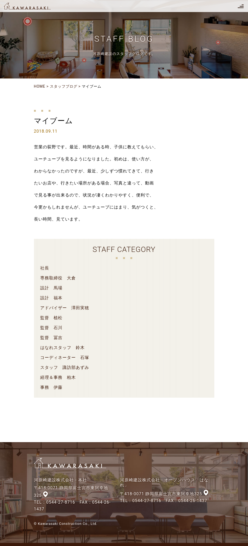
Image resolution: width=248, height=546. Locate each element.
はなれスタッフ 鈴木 (62, 347)
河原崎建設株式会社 (32, 6)
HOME (39, 86)
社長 (44, 268)
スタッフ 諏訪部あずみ (64, 367)
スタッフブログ (63, 86)
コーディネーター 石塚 (64, 357)
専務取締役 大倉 (58, 277)
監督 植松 (51, 317)
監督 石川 (51, 327)
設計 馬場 (51, 287)
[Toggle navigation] (240, 6)
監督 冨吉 (51, 337)
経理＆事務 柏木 (58, 377)
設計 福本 (51, 297)
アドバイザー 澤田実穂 (64, 307)
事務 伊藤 (51, 387)
